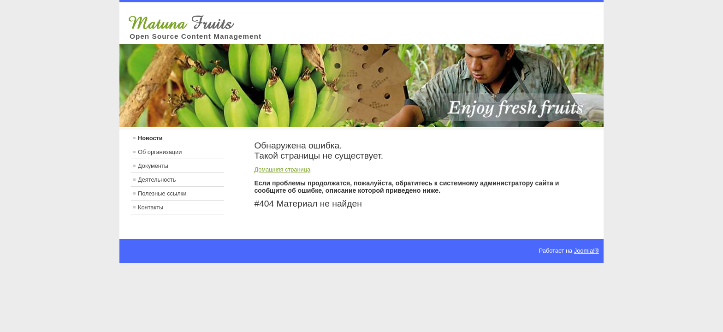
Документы (153, 165)
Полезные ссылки (162, 193)
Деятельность (157, 179)
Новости (150, 138)
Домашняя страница (282, 169)
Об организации (160, 151)
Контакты (150, 207)
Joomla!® (586, 250)
